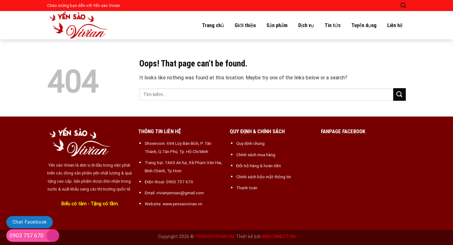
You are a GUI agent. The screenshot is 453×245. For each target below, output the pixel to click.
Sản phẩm (277, 25)
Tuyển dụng (364, 25)
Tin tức (333, 25)
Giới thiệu (245, 25)
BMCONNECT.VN (278, 236)
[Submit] (399, 94)
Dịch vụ (306, 25)
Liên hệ (395, 25)
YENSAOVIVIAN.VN (214, 236)
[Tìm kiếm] (403, 5)
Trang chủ (213, 25)
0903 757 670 (26, 235)
